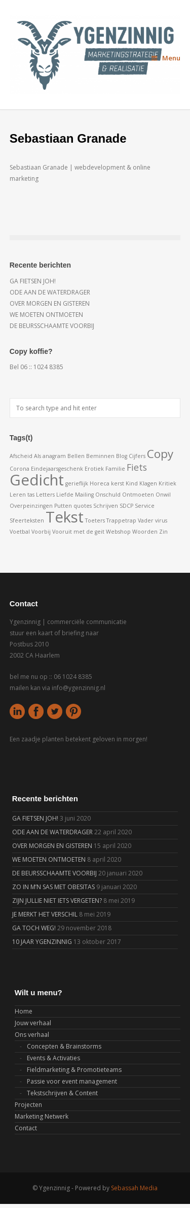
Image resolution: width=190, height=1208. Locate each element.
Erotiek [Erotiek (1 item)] (94, 468)
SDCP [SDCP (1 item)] (126, 505)
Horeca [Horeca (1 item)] (99, 483)
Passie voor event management (72, 1081)
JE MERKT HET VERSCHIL (45, 914)
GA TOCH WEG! (34, 928)
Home (23, 1011)
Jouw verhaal (33, 1023)
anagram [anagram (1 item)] (54, 456)
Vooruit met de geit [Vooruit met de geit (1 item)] (78, 531)
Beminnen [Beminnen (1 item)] (100, 456)
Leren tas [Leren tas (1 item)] (22, 494)
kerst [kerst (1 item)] (117, 483)
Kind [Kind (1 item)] (132, 483)
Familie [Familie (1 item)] (115, 468)
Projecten (28, 1104)
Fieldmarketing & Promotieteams (74, 1069)
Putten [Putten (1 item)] (63, 505)
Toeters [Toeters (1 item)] (95, 520)
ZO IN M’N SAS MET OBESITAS (53, 887)
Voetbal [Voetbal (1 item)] (20, 531)
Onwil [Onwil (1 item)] (163, 494)
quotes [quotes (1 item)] (82, 505)
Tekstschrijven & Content (62, 1093)
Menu (165, 57)
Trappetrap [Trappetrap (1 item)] (121, 520)
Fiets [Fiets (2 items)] (137, 467)
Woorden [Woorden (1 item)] (145, 531)
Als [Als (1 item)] (37, 456)
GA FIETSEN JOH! (33, 281)
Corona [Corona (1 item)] (19, 468)
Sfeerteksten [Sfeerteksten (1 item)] (27, 520)
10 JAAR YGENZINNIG (42, 941)
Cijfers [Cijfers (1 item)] (137, 456)
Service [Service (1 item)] (145, 505)
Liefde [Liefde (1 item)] (64, 494)
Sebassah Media (134, 1188)
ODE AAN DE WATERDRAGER (50, 292)
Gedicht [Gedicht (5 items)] (37, 480)
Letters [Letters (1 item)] (45, 494)
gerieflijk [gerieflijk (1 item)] (76, 483)
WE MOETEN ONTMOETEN (46, 314)
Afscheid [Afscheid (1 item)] (21, 456)
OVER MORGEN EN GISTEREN (50, 303)
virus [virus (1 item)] (161, 520)
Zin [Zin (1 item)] (163, 531)
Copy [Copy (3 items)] (160, 454)
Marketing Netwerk (41, 1116)
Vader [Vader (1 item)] (146, 520)
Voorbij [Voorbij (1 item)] (41, 531)
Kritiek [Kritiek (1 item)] (167, 483)
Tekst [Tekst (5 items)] (65, 517)
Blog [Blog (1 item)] (121, 456)
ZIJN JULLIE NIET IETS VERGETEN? (57, 900)
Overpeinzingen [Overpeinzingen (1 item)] (31, 505)
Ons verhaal (32, 1034)
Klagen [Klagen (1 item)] (148, 483)
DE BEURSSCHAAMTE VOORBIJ (52, 325)
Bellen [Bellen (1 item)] (76, 456)
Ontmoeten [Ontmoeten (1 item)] (138, 494)
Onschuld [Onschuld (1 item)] (108, 494)
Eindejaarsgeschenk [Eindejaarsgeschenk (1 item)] (57, 468)
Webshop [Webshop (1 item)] (118, 531)
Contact (26, 1128)
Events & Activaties (53, 1058)
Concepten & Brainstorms (64, 1046)
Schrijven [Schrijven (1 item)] (105, 505)
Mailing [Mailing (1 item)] (84, 494)
